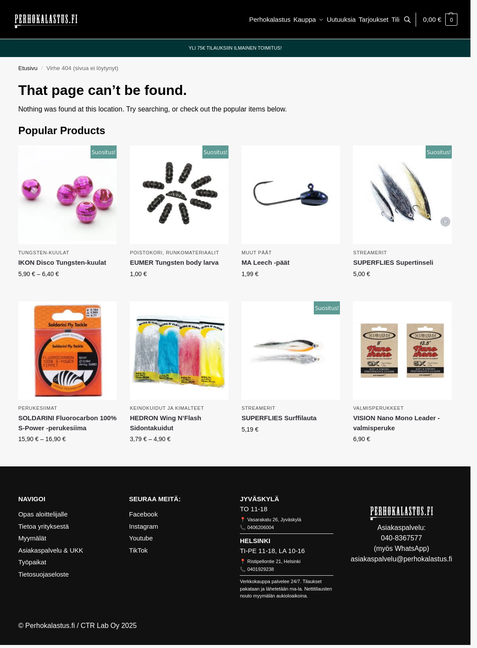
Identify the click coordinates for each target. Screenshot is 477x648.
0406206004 (260, 527)
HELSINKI (255, 540)
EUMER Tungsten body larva (174, 262)
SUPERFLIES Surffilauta (279, 418)
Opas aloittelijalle (42, 514)
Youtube (141, 538)
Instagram (143, 526)
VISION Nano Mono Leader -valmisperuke (396, 423)
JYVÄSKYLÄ (259, 499)
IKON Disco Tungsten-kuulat (62, 262)
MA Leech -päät (265, 262)
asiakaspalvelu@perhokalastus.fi (401, 559)
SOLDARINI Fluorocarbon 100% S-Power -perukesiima (67, 423)
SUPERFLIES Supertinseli (393, 262)
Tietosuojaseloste (43, 574)
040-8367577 (401, 538)
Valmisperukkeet (378, 408)
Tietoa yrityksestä (43, 526)
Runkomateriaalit (192, 252)
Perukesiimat (37, 408)
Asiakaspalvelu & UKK (50, 550)
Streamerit (370, 252)
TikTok (138, 550)
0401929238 (260, 569)
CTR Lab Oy (100, 625)
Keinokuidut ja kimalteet (167, 408)
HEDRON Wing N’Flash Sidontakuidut (165, 423)
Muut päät (257, 252)
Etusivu (27, 68)
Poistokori (146, 252)
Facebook (143, 514)
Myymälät (32, 538)
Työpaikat (32, 562)
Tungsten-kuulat (43, 252)
